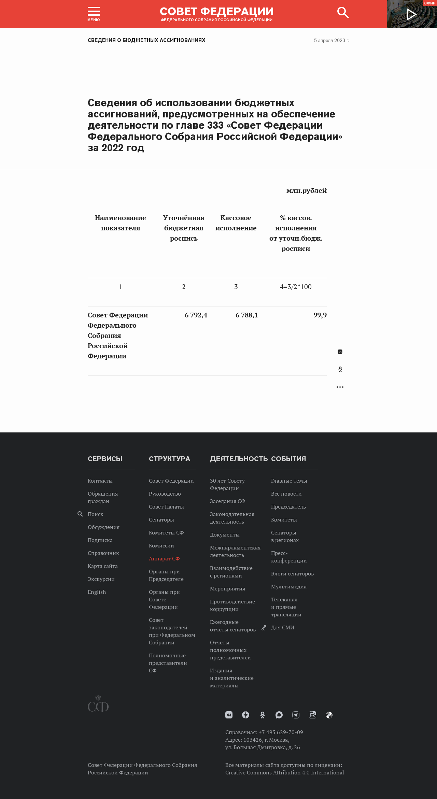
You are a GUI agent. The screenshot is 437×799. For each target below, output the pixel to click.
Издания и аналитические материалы (232, 678)
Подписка (100, 540)
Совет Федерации (171, 480)
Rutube (312, 714)
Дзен (245, 714)
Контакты (100, 480)
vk (228, 714)
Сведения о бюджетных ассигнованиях (147, 40)
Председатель (288, 506)
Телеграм (295, 714)
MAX (279, 714)
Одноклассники (340, 369)
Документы (225, 534)
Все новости (286, 493)
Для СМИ (282, 627)
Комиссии (161, 545)
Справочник (103, 553)
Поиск (95, 514)
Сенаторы (161, 519)
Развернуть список (340, 387)
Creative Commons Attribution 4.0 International (284, 772)
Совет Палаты (166, 506)
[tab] (340, 373)
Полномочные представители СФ (168, 663)
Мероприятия (227, 588)
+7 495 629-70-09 (281, 732)
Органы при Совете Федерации (164, 599)
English (97, 591)
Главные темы (289, 480)
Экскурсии (101, 578)
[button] (94, 14)
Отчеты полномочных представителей (230, 650)
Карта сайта (103, 565)
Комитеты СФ (166, 532)
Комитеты (284, 519)
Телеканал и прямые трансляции (286, 607)
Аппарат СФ (164, 558)
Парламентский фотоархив (329, 715)
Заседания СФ (227, 501)
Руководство (165, 493)
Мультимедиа (289, 586)
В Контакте (340, 351)
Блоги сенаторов (292, 573)
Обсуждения (103, 527)
